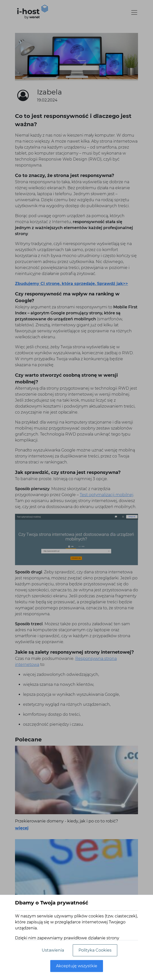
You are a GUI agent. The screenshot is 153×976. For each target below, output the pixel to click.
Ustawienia (53, 950)
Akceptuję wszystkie (76, 966)
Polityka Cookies (95, 950)
